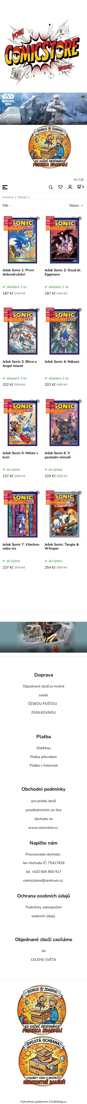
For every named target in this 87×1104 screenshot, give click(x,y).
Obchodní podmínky (43, 789)
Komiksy (8, 197)
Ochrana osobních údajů (43, 896)
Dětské (22, 197)
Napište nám (43, 843)
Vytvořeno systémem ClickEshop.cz (43, 1102)
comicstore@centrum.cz (43, 880)
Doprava (43, 675)
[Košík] (80, 187)
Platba (43, 736)
